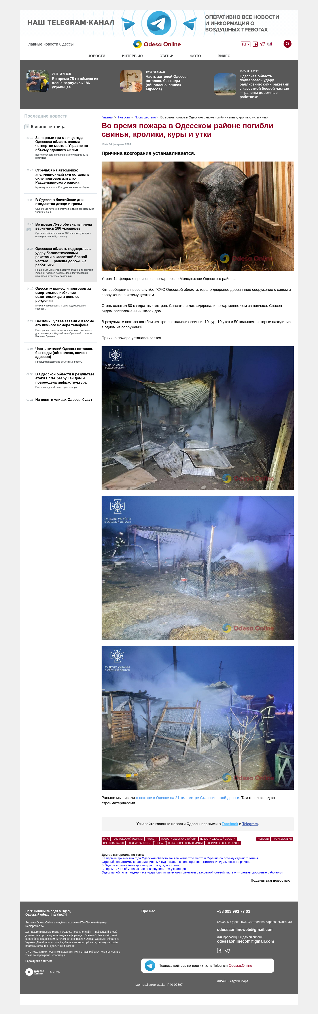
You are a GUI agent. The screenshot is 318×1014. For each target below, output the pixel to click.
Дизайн (222, 981)
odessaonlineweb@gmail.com (245, 929)
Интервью (132, 56)
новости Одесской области (217, 839)
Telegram (250, 824)
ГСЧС (106, 839)
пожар (160, 843)
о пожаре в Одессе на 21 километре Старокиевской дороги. (188, 798)
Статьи (166, 56)
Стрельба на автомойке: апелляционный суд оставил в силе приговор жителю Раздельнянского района (176, 862)
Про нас (148, 911)
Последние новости (46, 116)
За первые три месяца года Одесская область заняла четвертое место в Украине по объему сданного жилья (180, 858)
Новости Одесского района (178, 839)
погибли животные (140, 843)
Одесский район (113, 843)
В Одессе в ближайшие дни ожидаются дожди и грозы (141, 865)
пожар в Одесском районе (223, 843)
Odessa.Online (240, 965)
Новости (96, 56)
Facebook (230, 824)
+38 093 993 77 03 (233, 911)
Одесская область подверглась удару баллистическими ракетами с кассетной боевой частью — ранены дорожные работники (192, 872)
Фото (195, 56)
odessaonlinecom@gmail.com (245, 941)
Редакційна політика (38, 961)
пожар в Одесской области (185, 843)
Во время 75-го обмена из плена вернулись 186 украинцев (144, 869)
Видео (224, 56)
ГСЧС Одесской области (128, 839)
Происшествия (282, 839)
